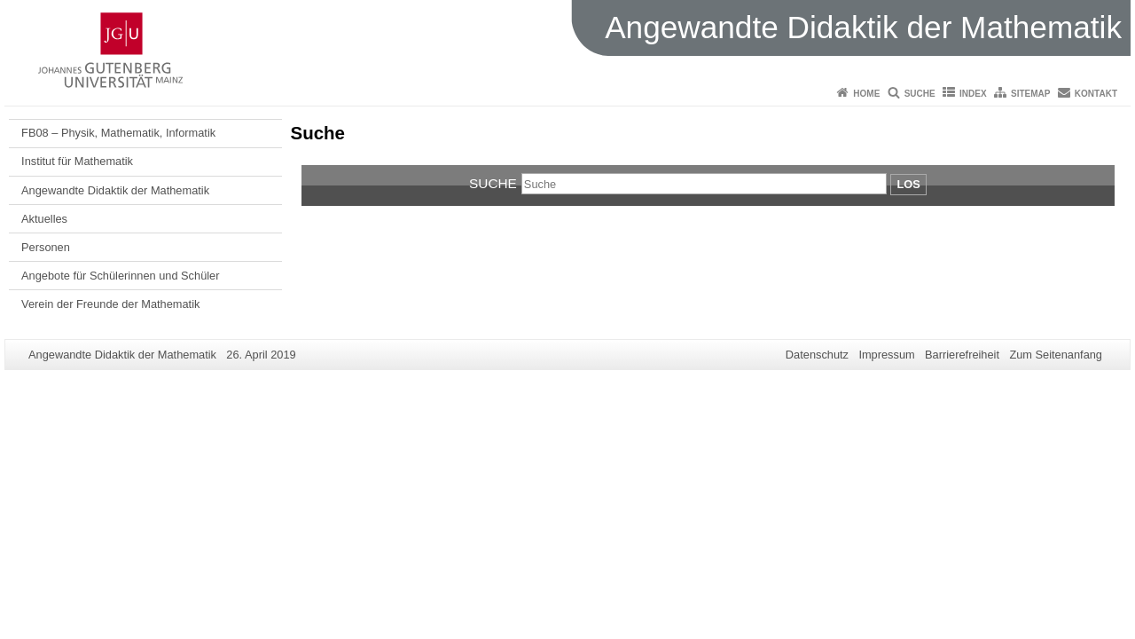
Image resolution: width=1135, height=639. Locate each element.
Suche (919, 94)
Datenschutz (817, 354)
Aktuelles (44, 218)
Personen (45, 247)
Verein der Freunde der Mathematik (110, 304)
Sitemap (1030, 94)
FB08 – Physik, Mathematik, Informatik (118, 132)
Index (973, 94)
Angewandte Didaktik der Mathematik (115, 190)
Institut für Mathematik (77, 161)
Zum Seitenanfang (1055, 354)
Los (908, 184)
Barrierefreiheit (962, 354)
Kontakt (1096, 94)
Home (866, 94)
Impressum (886, 354)
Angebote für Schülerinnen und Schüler (120, 275)
